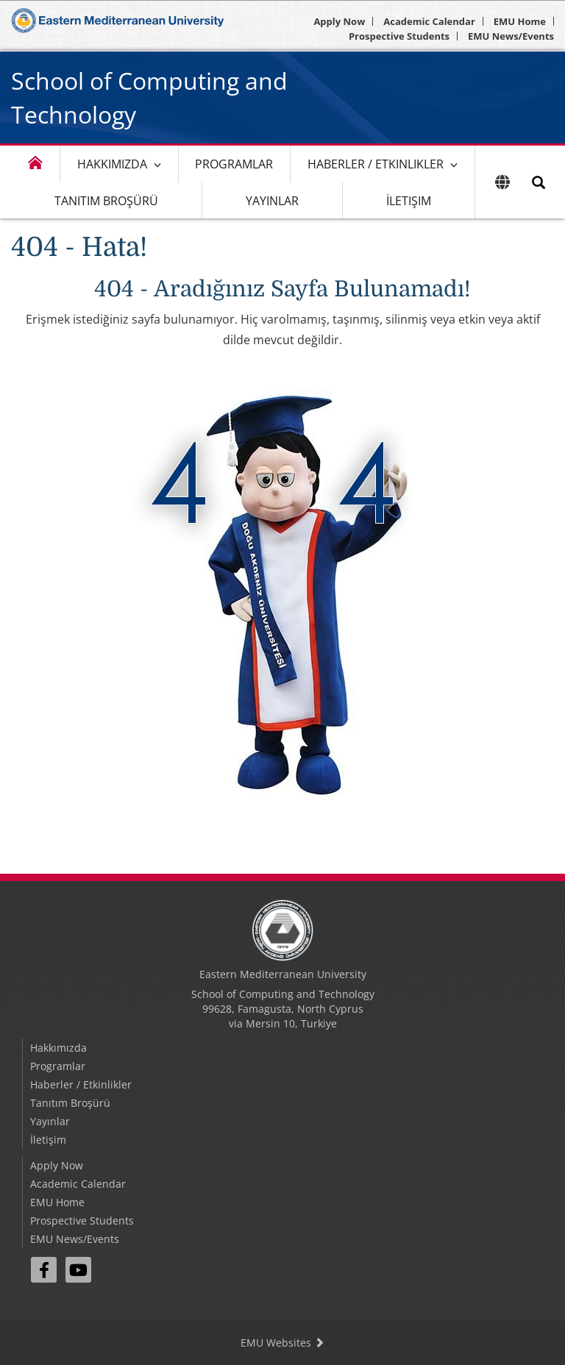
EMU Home (520, 21)
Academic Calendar (429, 21)
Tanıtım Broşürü (106, 201)
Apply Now (339, 21)
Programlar (234, 164)
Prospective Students (399, 36)
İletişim (408, 201)
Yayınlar (272, 201)
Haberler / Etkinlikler (376, 164)
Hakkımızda (112, 164)
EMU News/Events (511, 36)
